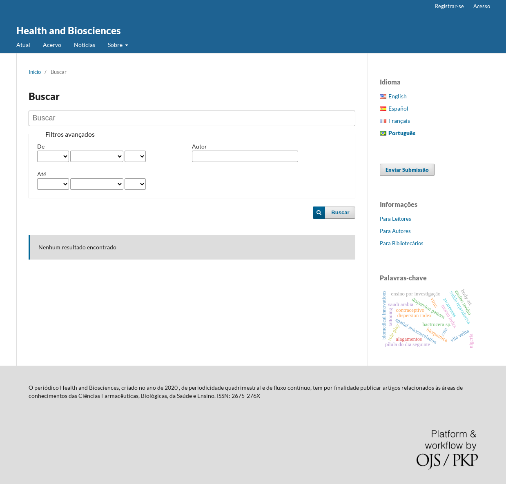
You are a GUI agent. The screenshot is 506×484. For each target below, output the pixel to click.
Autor (199, 146)
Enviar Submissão (407, 170)
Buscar (340, 212)
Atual (23, 44)
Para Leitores (395, 218)
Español (398, 108)
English (397, 96)
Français (399, 120)
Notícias (84, 44)
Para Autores (395, 231)
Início (35, 72)
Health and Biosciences (68, 30)
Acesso (481, 6)
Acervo (52, 44)
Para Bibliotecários (402, 243)
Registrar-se (449, 6)
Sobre (116, 44)
